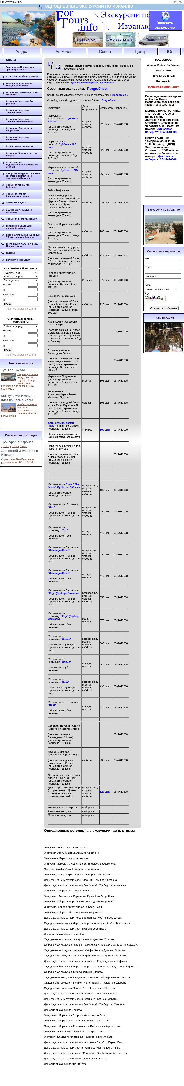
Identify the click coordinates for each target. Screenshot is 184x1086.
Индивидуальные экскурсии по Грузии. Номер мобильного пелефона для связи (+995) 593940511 (19, 381)
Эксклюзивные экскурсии (19, 146)
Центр (140, 51)
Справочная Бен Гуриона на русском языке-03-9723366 (17, 461)
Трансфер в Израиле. (14, 446)
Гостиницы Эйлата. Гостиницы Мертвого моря (22, 245)
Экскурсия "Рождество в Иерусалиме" (19, 129)
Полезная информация (18, 260)
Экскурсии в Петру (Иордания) (22, 219)
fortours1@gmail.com (164, 86)
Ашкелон (64, 51)
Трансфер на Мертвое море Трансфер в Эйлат (20, 68)
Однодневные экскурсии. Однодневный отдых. (19, 84)
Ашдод (22, 51)
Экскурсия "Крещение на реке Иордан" (21, 154)
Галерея (10, 253)
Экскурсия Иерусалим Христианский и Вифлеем (19, 120)
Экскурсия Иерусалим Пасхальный (17, 138)
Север (105, 51)
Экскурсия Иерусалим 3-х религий (19, 102)
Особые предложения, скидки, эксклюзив (22, 93)
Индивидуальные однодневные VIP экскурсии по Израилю (23, 236)
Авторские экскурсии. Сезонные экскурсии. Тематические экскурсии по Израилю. (23, 175)
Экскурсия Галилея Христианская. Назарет (18, 195)
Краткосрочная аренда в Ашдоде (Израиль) (19, 227)
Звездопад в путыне (17, 203)
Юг (169, 51)
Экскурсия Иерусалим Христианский (17, 111)
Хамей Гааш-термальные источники (19, 211)
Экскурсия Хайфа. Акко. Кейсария (18, 186)
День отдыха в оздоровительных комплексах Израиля (22, 164)
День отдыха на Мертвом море (22, 76)
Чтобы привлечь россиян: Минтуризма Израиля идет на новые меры (19, 410)
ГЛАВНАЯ (11, 60)
